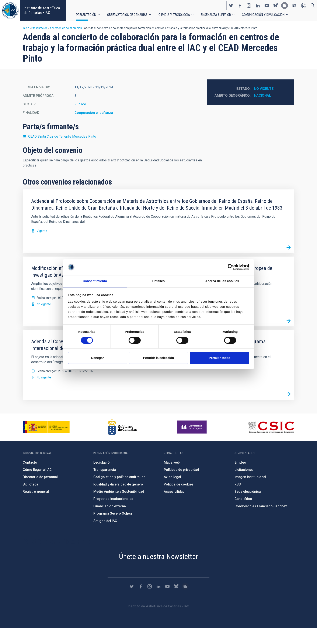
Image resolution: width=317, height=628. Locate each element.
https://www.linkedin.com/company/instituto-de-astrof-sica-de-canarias (257, 5)
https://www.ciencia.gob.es (46, 427)
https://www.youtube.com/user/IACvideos (266, 5)
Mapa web (172, 462)
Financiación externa (109, 506)
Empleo (240, 462)
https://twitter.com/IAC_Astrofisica (231, 5)
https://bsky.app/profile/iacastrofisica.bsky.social (275, 5)
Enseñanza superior (216, 15)
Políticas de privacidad (181, 470)
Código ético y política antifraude (119, 477)
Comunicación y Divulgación (263, 15)
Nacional (262, 95)
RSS (237, 484)
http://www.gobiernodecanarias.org (122, 427)
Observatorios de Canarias (127, 15)
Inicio (26, 28)
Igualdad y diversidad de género (118, 484)
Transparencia (104, 470)
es (294, 5)
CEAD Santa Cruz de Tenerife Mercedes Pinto (62, 136)
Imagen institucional (250, 477)
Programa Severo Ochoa (112, 513)
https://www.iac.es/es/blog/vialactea (284, 5)
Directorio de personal (40, 477)
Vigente (42, 231)
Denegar (97, 358)
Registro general (36, 492)
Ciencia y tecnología (174, 15)
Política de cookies (179, 484)
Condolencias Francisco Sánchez (260, 506)
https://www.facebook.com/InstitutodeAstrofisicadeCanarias (240, 5)
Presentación (86, 15)
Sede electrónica (247, 492)
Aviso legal (172, 477)
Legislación (102, 462)
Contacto (30, 462)
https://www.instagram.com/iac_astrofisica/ (248, 5)
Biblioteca (30, 484)
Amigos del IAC (105, 521)
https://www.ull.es (192, 427)
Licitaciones (244, 470)
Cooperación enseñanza (93, 113)
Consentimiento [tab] (95, 281)
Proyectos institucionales (113, 499)
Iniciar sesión (303, 5)
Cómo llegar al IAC (37, 470)
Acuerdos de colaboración (66, 28)
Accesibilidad (174, 492)
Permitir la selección (158, 358)
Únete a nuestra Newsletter (158, 556)
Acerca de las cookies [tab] (222, 281)
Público (80, 104)
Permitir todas (219, 358)
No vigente (264, 89)
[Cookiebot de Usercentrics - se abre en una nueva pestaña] (230, 267)
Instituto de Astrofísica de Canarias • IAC (42, 10)
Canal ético (243, 499)
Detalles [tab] (158, 281)
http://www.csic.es (271, 427)
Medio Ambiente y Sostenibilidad (118, 492)
